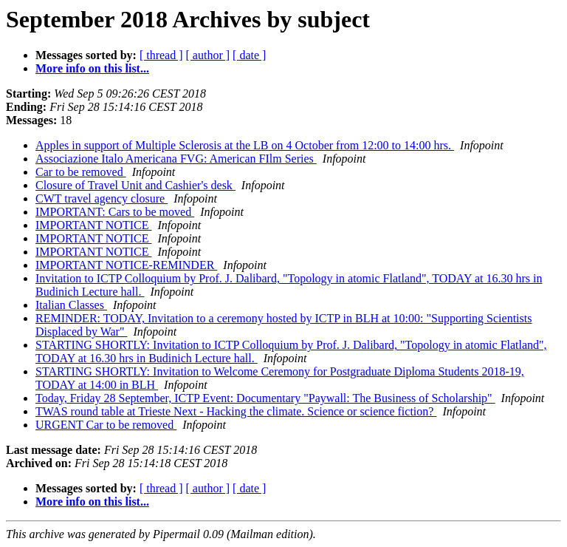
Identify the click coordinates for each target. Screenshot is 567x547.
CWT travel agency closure (101, 198)
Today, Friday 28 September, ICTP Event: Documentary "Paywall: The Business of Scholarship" (265, 398)
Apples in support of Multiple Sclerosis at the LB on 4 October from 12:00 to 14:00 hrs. (244, 145)
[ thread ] (161, 55)
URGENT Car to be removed (105, 424)
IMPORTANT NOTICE (93, 225)
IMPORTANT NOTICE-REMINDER (126, 265)
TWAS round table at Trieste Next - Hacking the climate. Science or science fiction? (235, 411)
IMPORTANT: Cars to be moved (114, 211)
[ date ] (249, 55)
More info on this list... (92, 68)
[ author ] (208, 55)
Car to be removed (80, 172)
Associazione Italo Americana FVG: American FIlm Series (176, 158)
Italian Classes (71, 305)
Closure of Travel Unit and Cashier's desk (135, 185)
